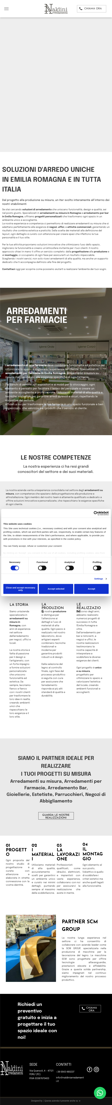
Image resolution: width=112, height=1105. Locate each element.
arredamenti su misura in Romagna (60, 213)
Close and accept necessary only (20, 588)
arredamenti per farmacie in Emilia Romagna (35, 373)
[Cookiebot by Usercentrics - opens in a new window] (96, 513)
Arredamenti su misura (36, 781)
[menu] (6, 9)
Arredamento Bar (67, 788)
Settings (98, 579)
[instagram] (96, 1070)
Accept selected (56, 589)
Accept (91, 589)
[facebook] (89, 1070)
